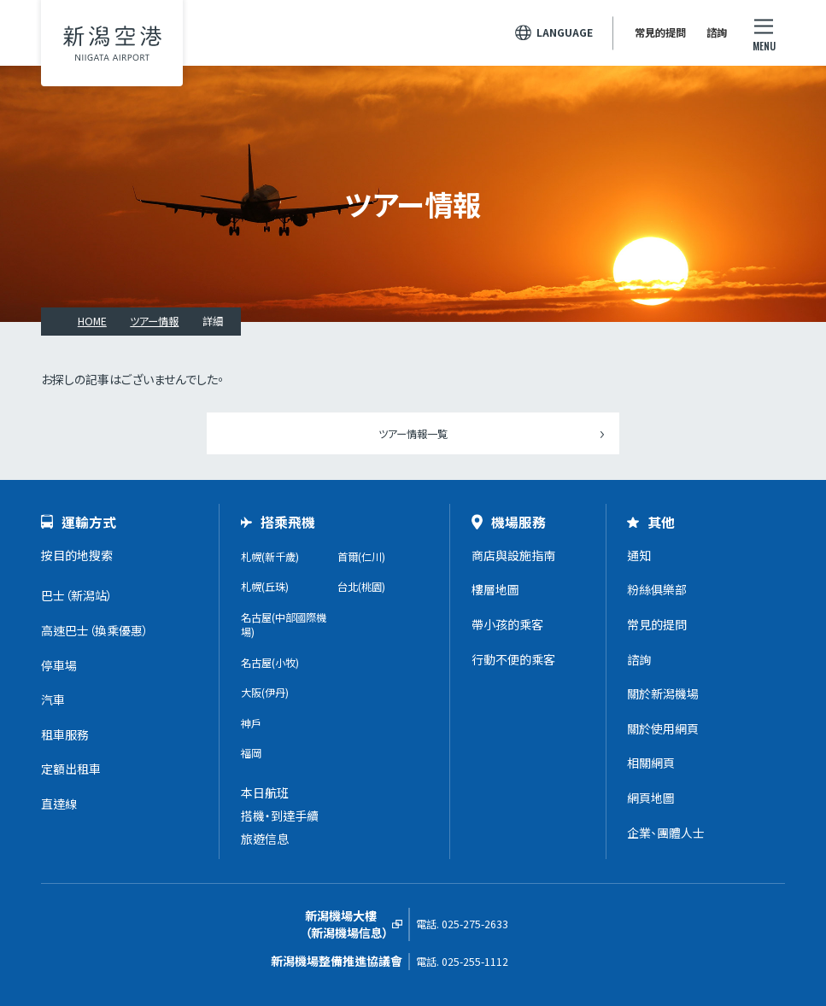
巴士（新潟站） (77, 595)
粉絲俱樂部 (657, 589)
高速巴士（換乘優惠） (95, 630)
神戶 (251, 723)
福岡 (251, 753)
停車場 (59, 665)
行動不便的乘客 (513, 659)
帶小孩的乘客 (507, 624)
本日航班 (265, 792)
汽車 (53, 699)
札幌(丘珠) (265, 586)
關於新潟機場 (663, 693)
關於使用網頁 (663, 728)
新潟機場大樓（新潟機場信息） (347, 924)
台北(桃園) (361, 586)
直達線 (59, 803)
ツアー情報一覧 (413, 434)
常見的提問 (660, 32)
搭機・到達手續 (280, 815)
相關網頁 (651, 762)
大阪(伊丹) (265, 692)
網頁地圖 (651, 797)
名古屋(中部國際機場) (283, 625)
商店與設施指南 (513, 555)
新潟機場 (112, 43)
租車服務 (65, 734)
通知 (639, 555)
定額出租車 (71, 768)
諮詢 (716, 32)
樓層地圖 (495, 589)
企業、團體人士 (666, 832)
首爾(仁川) (361, 556)
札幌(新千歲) (270, 556)
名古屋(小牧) (270, 662)
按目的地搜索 (77, 555)
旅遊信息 (265, 838)
